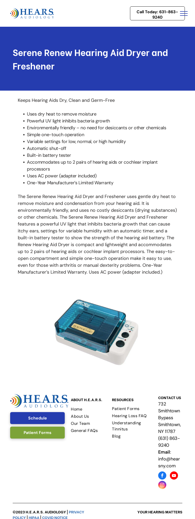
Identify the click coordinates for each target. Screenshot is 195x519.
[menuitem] (90, 409)
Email (164, 452)
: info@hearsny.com (169, 459)
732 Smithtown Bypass (169, 411)
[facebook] (162, 476)
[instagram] (162, 485)
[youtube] (174, 476)
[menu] (183, 13)
